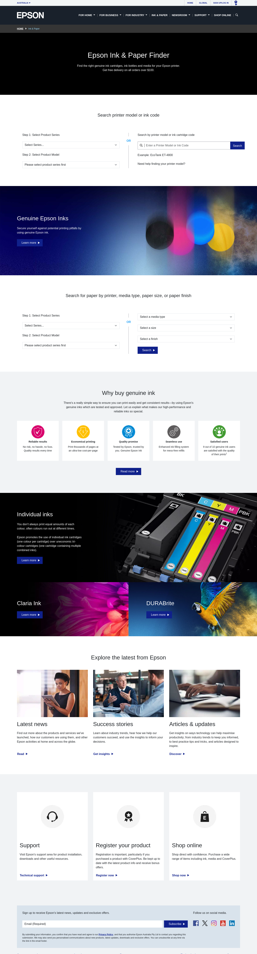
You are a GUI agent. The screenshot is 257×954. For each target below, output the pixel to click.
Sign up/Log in (221, 3)
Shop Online (222, 15)
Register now (105, 875)
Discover (175, 753)
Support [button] (201, 15)
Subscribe (175, 923)
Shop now (179, 875)
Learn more (29, 242)
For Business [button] (109, 15)
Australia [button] (22, 3)
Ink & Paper (159, 15)
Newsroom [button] (180, 15)
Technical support (32, 875)
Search (237, 145)
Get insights (102, 753)
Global (203, 3)
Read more (127, 471)
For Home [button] (86, 15)
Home (190, 3)
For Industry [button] (135, 15)
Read (21, 753)
